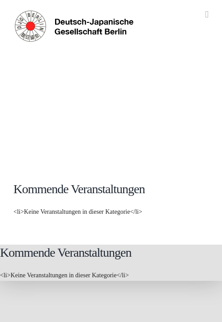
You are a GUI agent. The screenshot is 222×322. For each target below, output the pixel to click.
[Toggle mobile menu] (207, 14)
